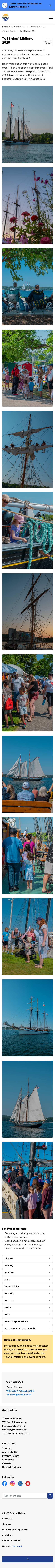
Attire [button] (7, 1307)
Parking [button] (8, 1265)
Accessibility (9, 1452)
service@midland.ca (14, 1429)
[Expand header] (51, 17)
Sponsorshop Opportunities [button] (20, 1328)
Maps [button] (7, 1279)
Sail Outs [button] (9, 1300)
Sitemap (7, 1448)
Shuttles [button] (9, 1272)
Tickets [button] (8, 1258)
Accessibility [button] (11, 1286)
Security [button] (9, 1293)
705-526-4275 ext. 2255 (15, 1433)
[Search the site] (27, 1496)
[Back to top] (27, 1559)
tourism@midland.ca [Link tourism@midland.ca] (18, 1394)
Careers (6, 1463)
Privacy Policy (10, 1456)
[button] (27, 124)
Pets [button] (7, 1314)
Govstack (17, 1546)
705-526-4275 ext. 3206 (20, 1391)
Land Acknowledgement (14, 1530)
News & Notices (11, 1467)
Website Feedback (11, 1541)
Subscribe (8, 1459)
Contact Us (8, 1519)
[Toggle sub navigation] (48, 41)
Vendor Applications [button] (16, 1321)
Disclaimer (7, 1535)
